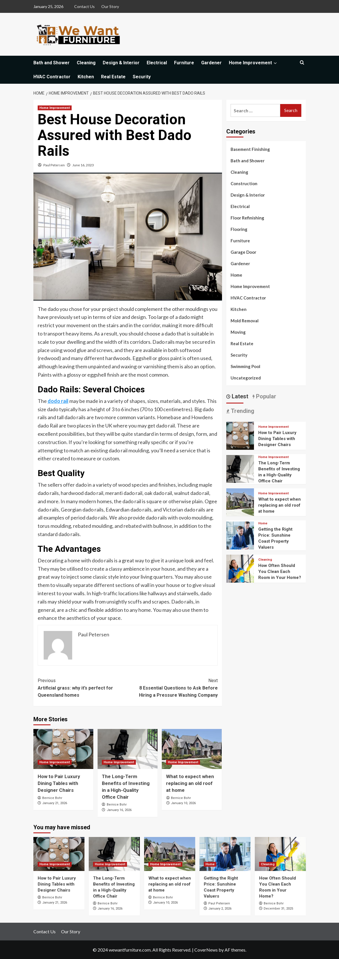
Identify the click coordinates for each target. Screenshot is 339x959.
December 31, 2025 (278, 908)
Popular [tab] (265, 396)
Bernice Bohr (52, 798)
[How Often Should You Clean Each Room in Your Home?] (240, 568)
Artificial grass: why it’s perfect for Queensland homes (83, 687)
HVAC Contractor (51, 76)
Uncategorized (246, 377)
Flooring (239, 229)
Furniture (184, 62)
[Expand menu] (275, 63)
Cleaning (86, 62)
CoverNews (206, 949)
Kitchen (86, 76)
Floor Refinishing (247, 217)
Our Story (110, 6)
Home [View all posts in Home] (262, 523)
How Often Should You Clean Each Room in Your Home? (279, 571)
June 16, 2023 (83, 165)
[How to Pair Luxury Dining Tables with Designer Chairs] (63, 749)
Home (236, 274)
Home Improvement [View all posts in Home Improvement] (54, 108)
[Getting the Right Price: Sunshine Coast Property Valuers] (240, 535)
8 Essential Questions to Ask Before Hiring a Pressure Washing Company (173, 687)
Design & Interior (121, 62)
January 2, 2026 (219, 908)
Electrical (157, 62)
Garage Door (243, 252)
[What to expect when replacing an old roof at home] (192, 749)
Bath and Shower (51, 62)
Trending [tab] (241, 410)
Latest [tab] (239, 396)
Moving (238, 332)
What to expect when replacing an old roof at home (190, 783)
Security (142, 76)
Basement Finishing (250, 149)
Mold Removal (245, 320)
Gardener (211, 62)
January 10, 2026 (183, 803)
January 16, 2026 (119, 810)
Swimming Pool (245, 366)
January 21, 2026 (54, 803)
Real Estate (113, 76)
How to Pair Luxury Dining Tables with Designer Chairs (59, 783)
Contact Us (84, 6)
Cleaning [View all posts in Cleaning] (265, 559)
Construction (244, 183)
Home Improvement (253, 62)
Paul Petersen (54, 165)
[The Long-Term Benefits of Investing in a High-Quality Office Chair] (128, 749)
